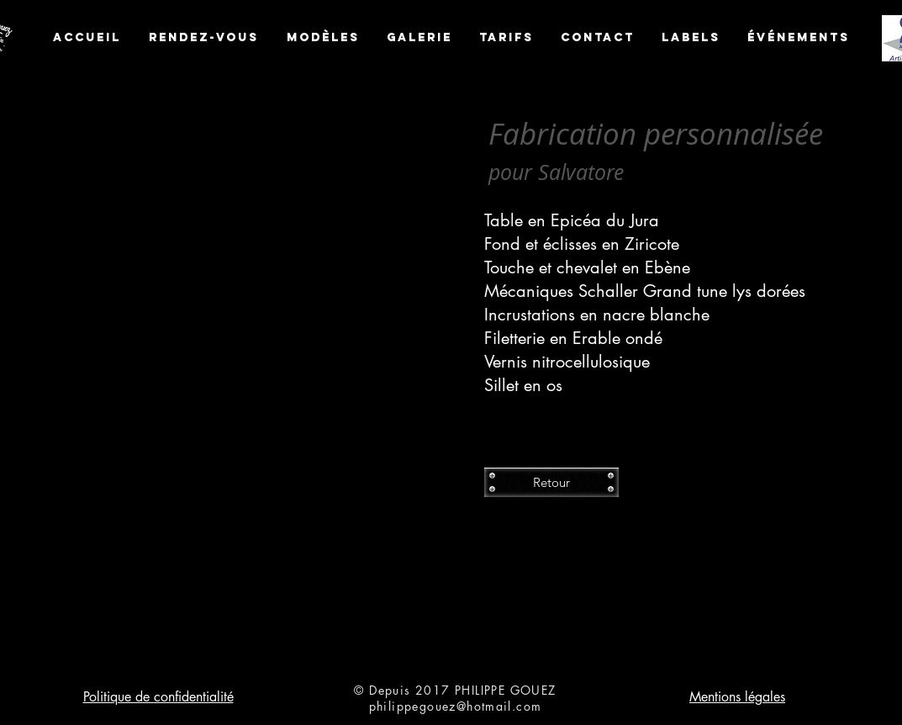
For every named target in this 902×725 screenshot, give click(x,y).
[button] (258, 371)
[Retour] (551, 482)
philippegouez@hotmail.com (455, 706)
